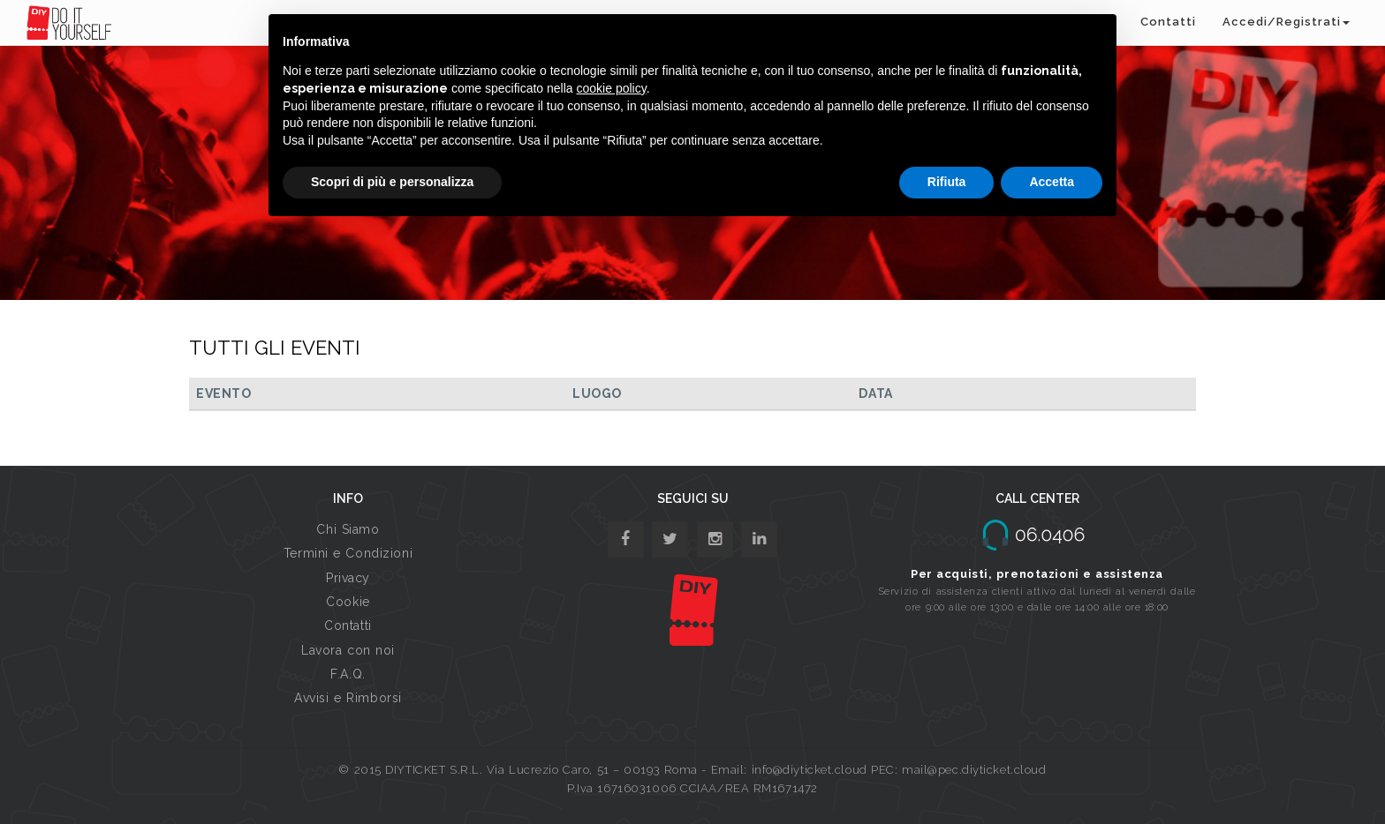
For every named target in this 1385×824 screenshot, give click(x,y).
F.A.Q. (347, 674)
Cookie (347, 602)
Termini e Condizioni (348, 553)
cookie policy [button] (612, 88)
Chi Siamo (347, 529)
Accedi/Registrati (1286, 21)
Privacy (348, 578)
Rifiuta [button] (946, 182)
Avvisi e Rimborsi (348, 698)
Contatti (1168, 21)
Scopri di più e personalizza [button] (392, 182)
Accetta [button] (1051, 182)
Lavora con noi (348, 650)
